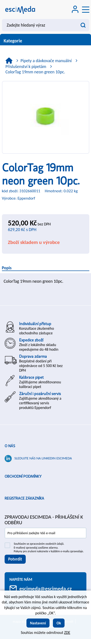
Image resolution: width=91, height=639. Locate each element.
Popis (7, 268)
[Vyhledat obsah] (83, 25)
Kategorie (45, 41)
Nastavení (38, 623)
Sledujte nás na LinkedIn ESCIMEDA (43, 458)
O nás (10, 446)
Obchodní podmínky (23, 476)
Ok (59, 623)
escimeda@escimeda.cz (45, 588)
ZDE (67, 632)
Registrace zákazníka (24, 498)
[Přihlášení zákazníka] (75, 10)
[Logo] (20, 9)
